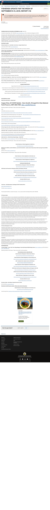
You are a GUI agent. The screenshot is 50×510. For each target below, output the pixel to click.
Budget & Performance (17, 337)
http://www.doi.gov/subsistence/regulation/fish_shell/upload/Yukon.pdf (25, 259)
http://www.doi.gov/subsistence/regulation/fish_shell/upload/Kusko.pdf (25, 266)
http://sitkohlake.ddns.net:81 (19, 56)
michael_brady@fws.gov (11, 138)
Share (46, 8)
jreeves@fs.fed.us (41, 80)
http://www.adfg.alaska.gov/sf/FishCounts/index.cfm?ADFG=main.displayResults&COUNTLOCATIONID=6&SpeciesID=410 (20, 121)
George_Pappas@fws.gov (20, 33)
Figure (2, 75)
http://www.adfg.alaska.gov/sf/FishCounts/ (25, 96)
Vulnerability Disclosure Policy (6, 349)
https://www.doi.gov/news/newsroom (26, 17)
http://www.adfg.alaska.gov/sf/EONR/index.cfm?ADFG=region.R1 (38, 89)
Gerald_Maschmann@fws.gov (6, 186)
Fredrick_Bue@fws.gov (8, 188)
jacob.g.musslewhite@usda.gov (40, 50)
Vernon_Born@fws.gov (38, 247)
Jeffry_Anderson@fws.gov (39, 130)
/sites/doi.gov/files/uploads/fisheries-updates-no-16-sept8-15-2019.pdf (19, 291)
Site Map (2, 347)
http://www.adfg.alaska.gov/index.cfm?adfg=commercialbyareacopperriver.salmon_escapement (16, 112)
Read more (21, 321)
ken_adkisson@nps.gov (10, 284)
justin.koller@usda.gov (14, 46)
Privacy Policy (3, 346)
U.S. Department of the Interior (24, 3)
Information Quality (4, 344)
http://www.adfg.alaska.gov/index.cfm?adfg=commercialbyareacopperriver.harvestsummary (16, 118)
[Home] (1, 4)
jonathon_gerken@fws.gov (11, 150)
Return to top (3, 333)
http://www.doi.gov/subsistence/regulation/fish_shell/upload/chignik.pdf (25, 161)
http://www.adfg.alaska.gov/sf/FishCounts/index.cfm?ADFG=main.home (12, 135)
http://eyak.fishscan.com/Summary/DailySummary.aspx (32, 114)
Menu (48, 3)
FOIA (14, 340)
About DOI (2, 337)
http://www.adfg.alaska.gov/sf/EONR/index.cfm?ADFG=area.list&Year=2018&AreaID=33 (15, 125)
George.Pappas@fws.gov (45, 28)
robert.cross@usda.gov (43, 77)
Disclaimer (3, 343)
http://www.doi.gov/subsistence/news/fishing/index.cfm (25, 166)
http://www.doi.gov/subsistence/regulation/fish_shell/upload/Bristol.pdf (25, 157)
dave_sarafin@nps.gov (29, 105)
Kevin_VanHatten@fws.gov (31, 138)
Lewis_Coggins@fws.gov (5, 248)
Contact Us (3, 340)
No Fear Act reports (16, 345)
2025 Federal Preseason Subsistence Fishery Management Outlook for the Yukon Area (24, 313)
